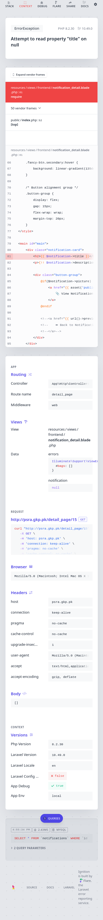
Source (32, 887)
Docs (50, 887)
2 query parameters (28, 848)
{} (70, 466)
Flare (85, 881)
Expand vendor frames (29, 74)
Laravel (69, 887)
